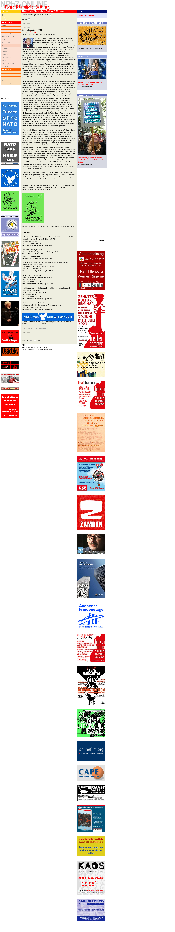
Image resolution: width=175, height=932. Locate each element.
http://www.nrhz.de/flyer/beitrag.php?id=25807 (37, 299)
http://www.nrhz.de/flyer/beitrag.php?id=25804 (37, 258)
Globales (5, 40)
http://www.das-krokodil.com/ (64, 226)
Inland (4, 31)
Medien (4, 51)
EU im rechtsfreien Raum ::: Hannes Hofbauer (90, 83)
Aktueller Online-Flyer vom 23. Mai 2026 (35, 15)
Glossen (5, 48)
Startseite (25, 340)
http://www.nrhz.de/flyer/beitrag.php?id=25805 (37, 271)
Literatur (5, 66)
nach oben (40, 340)
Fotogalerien (6, 57)
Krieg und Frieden (8, 43)
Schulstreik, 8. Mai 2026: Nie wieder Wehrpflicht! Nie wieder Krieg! (91, 160)
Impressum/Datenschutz (10, 84)
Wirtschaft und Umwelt (10, 37)
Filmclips (5, 54)
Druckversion (26, 23)
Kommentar (6, 45)
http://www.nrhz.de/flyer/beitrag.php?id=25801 (37, 245)
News (4, 25)
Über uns (5, 78)
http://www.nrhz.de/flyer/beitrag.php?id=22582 (37, 309)
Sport (4, 60)
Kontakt (4, 81)
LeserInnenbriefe (8, 72)
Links (4, 75)
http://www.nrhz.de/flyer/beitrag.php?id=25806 (37, 284)
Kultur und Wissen (8, 63)
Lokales (4, 28)
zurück (24, 19)
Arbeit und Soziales (9, 34)
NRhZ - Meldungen (86, 15)
